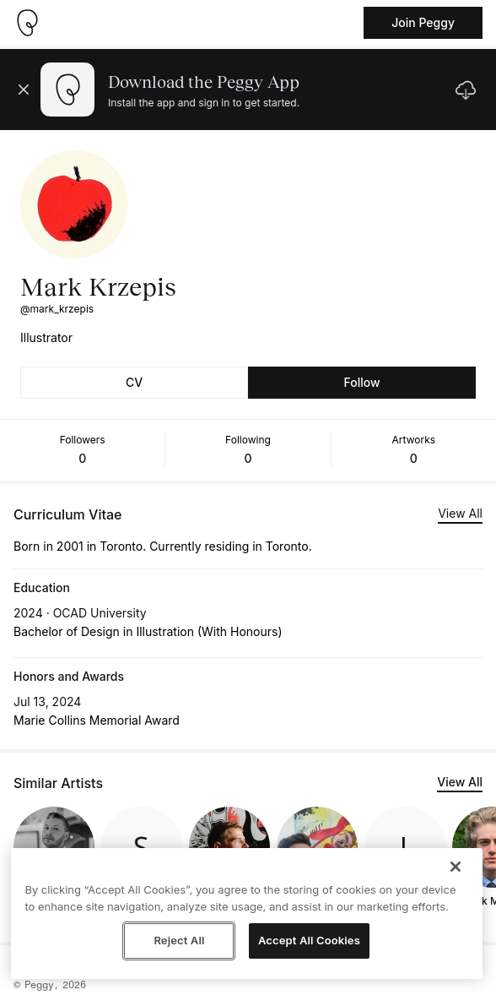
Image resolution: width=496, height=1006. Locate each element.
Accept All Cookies (309, 940)
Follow (361, 382)
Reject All (179, 940)
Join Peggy (423, 22)
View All (460, 513)
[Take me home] (26, 22)
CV (134, 382)
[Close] (455, 866)
